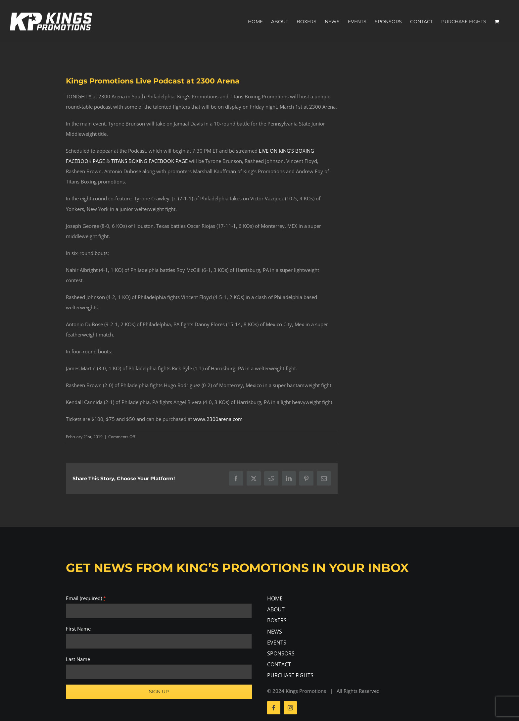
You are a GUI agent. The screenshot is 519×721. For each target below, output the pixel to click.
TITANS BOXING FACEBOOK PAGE (149, 161)
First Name (78, 628)
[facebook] (273, 707)
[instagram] (290, 707)
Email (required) (86, 598)
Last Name (78, 659)
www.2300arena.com (218, 419)
